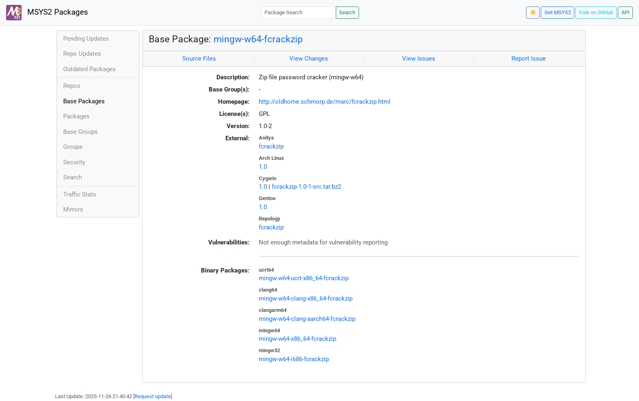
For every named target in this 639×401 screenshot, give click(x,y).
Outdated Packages (89, 69)
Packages (76, 116)
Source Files (199, 58)
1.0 (263, 166)
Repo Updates (82, 53)
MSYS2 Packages (47, 12)
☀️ (533, 12)
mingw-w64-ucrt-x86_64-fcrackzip (303, 278)
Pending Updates (86, 38)
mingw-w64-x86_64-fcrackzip (297, 338)
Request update (152, 396)
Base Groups (80, 131)
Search (347, 12)
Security (74, 162)
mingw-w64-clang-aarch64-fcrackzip (307, 319)
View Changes (308, 58)
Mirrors (73, 209)
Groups (73, 146)
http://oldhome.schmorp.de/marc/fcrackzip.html (324, 101)
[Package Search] (298, 12)
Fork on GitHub (596, 12)
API (625, 12)
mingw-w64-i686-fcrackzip (294, 359)
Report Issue (528, 58)
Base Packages (84, 101)
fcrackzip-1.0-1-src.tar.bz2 (306, 186)
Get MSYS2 (557, 12)
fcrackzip (271, 146)
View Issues (418, 58)
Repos (71, 85)
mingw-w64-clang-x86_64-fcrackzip (306, 298)
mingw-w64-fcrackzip (258, 39)
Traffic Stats (79, 194)
